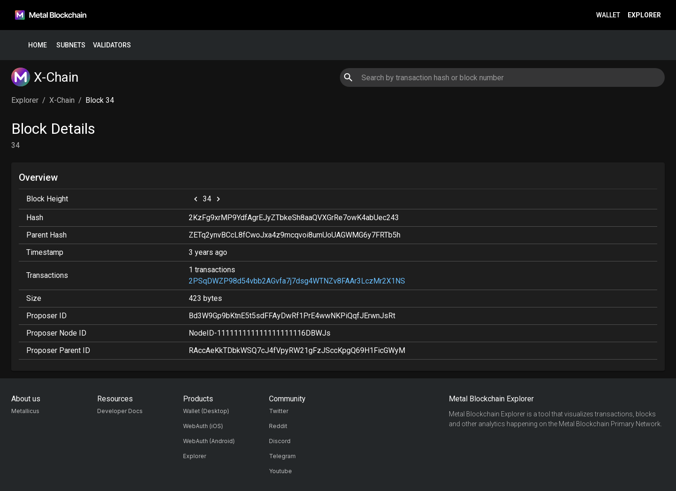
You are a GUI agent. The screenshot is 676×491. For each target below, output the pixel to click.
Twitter (278, 410)
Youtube (280, 471)
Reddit (278, 426)
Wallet (608, 15)
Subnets (71, 45)
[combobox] (502, 77)
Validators (112, 45)
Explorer (644, 15)
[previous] (196, 199)
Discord (280, 441)
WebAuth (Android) (209, 441)
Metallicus (25, 410)
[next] (218, 199)
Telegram (282, 456)
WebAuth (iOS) (203, 426)
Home (38, 45)
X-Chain (62, 100)
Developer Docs (120, 410)
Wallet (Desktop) (206, 410)
